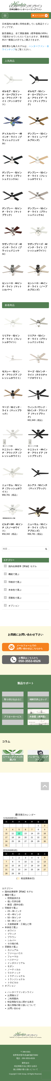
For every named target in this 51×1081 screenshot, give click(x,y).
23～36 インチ (14, 911)
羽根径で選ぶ (11, 908)
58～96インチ (14, 921)
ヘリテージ (12, 960)
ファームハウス (15, 953)
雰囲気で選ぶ (11, 947)
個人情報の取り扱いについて (21, 1005)
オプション (13, 606)
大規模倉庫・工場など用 (19, 924)
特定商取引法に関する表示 (20, 1002)
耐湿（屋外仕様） (16, 904)
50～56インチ (14, 917)
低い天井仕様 (14, 901)
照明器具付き (14, 898)
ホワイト (11, 930)
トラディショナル (16, 976)
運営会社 (25, 1063)
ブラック (11, 934)
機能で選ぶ (10, 895)
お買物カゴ (12, 995)
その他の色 (12, 943)
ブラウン (11, 937)
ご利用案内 (12, 998)
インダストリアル (16, 963)
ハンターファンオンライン (20, 992)
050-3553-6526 (28, 1058)
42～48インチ (14, 914)
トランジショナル (16, 979)
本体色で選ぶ (11, 927)
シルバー (11, 940)
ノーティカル (14, 969)
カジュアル (12, 950)
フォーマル (12, 956)
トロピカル (12, 982)
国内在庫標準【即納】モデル (22, 566)
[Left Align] (46, 549)
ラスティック (14, 973)
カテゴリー (8, 560)
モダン (10, 966)
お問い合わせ (14, 1008)
